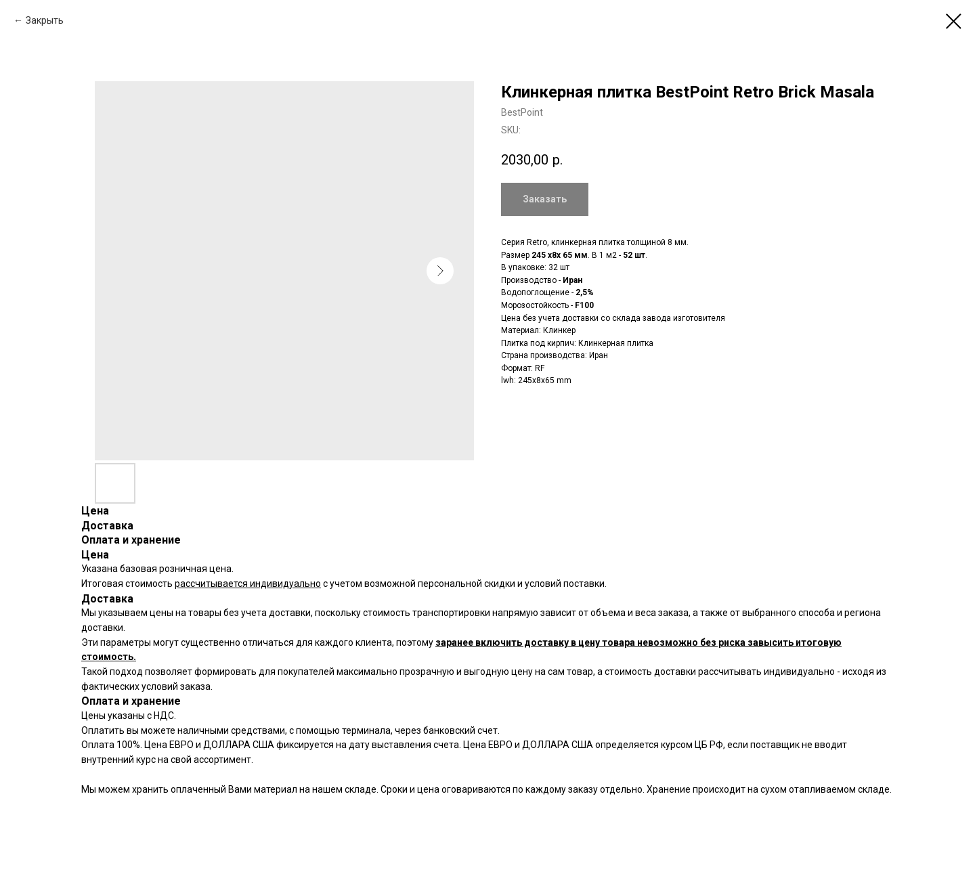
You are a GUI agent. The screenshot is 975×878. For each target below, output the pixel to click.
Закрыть (45, 20)
